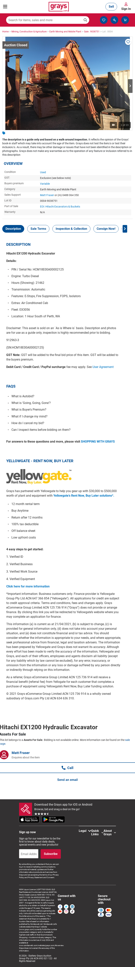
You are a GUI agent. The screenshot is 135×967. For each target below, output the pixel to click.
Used (43, 172)
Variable (45, 183)
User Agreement (103, 367)
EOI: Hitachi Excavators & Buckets (60, 206)
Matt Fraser (47, 195)
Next (130, 86)
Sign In (126, 9)
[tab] (13, 229)
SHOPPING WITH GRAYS (98, 441)
